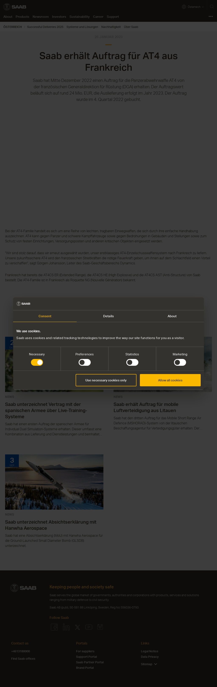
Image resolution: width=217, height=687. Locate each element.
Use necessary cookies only (106, 380)
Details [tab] (108, 316)
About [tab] (172, 316)
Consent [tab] (45, 316)
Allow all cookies (170, 380)
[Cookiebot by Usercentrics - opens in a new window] (182, 304)
